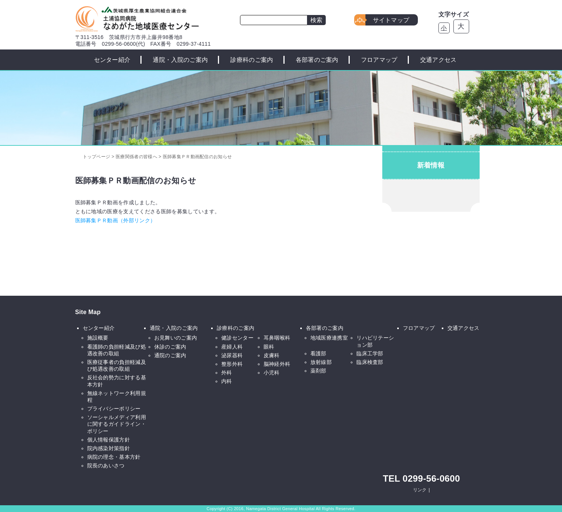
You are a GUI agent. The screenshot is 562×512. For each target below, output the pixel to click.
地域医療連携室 (329, 338)
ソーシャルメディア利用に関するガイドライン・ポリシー (116, 424)
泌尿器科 (232, 355)
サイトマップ (391, 20)
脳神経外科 (277, 364)
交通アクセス (438, 60)
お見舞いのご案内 (175, 338)
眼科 (269, 347)
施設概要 (98, 338)
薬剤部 (318, 371)
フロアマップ (379, 60)
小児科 (272, 373)
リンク (420, 490)
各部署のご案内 (317, 60)
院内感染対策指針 (108, 448)
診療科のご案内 (251, 60)
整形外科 (232, 364)
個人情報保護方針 (108, 440)
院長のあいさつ (106, 466)
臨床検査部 (369, 362)
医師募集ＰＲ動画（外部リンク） (115, 220)
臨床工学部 (369, 353)
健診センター (237, 338)
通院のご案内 (170, 355)
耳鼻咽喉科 (277, 338)
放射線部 (321, 362)
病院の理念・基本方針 (114, 457)
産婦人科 (232, 347)
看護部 (318, 353)
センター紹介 (112, 60)
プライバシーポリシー (114, 409)
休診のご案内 (170, 347)
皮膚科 (272, 355)
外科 (226, 373)
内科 (226, 381)
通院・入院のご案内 (180, 60)
